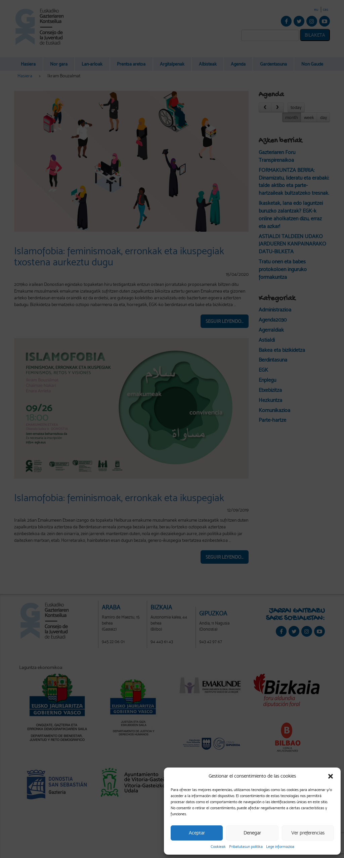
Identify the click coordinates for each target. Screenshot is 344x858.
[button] (330, 776)
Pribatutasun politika (246, 846)
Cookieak (218, 846)
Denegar (252, 833)
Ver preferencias (308, 833)
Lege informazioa (280, 846)
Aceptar (197, 833)
